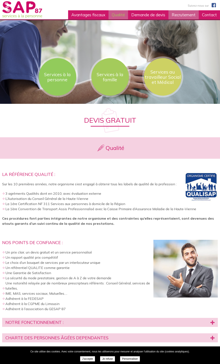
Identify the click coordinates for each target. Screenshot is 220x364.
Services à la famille (110, 77)
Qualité (118, 14)
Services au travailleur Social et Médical (163, 77)
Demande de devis (148, 14)
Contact (209, 14)
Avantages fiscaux (88, 14)
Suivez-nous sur (202, 5)
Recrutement (184, 14)
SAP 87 (32, 9)
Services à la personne (57, 77)
